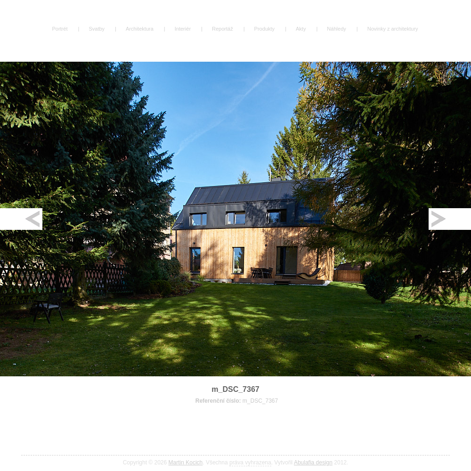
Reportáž (222, 29)
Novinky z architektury (392, 29)
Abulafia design (313, 462)
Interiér (183, 29)
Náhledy (336, 29)
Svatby (97, 29)
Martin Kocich (186, 462)
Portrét (59, 29)
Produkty (264, 29)
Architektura (140, 29)
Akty (301, 29)
